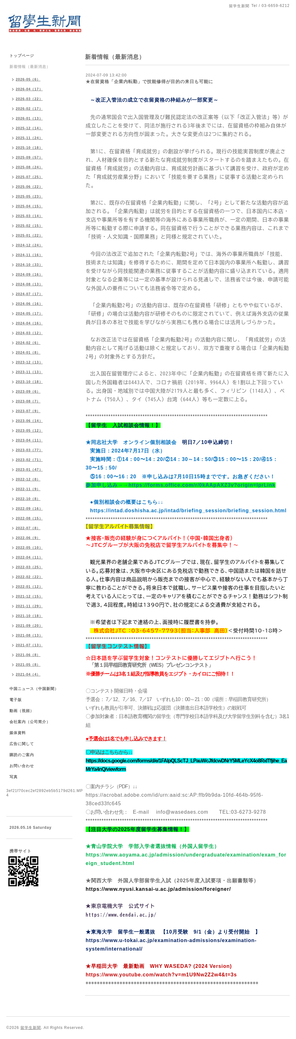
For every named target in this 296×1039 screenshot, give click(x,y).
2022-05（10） (29, 547)
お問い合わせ (21, 766)
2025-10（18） (29, 147)
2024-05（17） (29, 313)
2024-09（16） (29, 274)
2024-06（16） (29, 304)
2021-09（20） (29, 625)
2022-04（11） (29, 557)
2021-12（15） (29, 596)
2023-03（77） (29, 450)
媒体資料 (17, 733)
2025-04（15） (29, 206)
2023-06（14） (29, 421)
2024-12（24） (29, 245)
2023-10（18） (29, 382)
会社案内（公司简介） (29, 722)
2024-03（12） (29, 333)
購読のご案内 (21, 755)
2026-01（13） (29, 118)
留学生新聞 (30, 1027)
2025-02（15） (29, 225)
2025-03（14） (29, 216)
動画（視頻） (21, 711)
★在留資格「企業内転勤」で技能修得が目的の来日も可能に (149, 81)
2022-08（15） (29, 518)
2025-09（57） (29, 157)
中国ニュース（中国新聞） (34, 689)
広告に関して (21, 744)
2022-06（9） (28, 538)
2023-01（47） (29, 469)
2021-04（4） (28, 674)
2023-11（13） (29, 372)
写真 (13, 777)
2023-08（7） (28, 401)
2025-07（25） (29, 177)
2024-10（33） (29, 265)
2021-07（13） (29, 645)
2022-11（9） (28, 489)
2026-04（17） (29, 89)
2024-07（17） (29, 294)
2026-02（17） (29, 108)
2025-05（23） (29, 196)
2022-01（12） (29, 586)
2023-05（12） (29, 430)
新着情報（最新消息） (29, 67)
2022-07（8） (28, 528)
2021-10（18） (29, 616)
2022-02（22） (29, 577)
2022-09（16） (29, 508)
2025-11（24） (29, 138)
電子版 (15, 700)
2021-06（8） (28, 655)
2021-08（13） (29, 635)
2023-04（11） (29, 440)
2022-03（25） (29, 567)
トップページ (21, 55)
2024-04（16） (29, 323)
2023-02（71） (29, 460)
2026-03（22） (29, 99)
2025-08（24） (29, 167)
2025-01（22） (29, 235)
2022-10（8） (28, 499)
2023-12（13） (29, 362)
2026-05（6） (28, 79)
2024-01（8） (28, 352)
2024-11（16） (29, 255)
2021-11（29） (29, 606)
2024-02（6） (28, 343)
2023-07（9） (28, 411)
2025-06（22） (29, 186)
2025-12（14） (29, 128)
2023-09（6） (28, 391)
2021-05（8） (28, 664)
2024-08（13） (29, 284)
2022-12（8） (28, 479)
